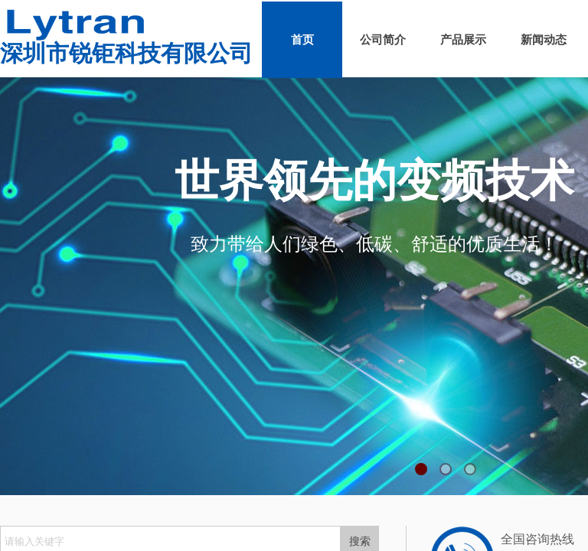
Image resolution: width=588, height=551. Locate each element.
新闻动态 (544, 40)
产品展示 (463, 40)
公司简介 (383, 40)
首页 (302, 40)
